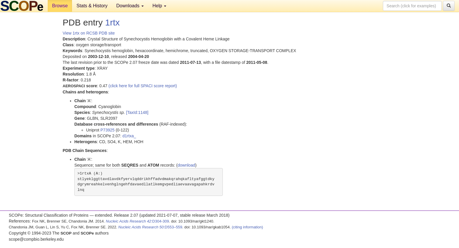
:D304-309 (137, 221)
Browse (60, 5)
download (186, 165)
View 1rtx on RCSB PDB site (89, 33)
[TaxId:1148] (137, 112)
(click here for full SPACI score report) (143, 85)
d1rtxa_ (129, 136)
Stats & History (91, 5)
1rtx (112, 22)
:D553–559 (150, 227)
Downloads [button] (130, 5)
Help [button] (159, 5)
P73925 (107, 130)
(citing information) (247, 227)
